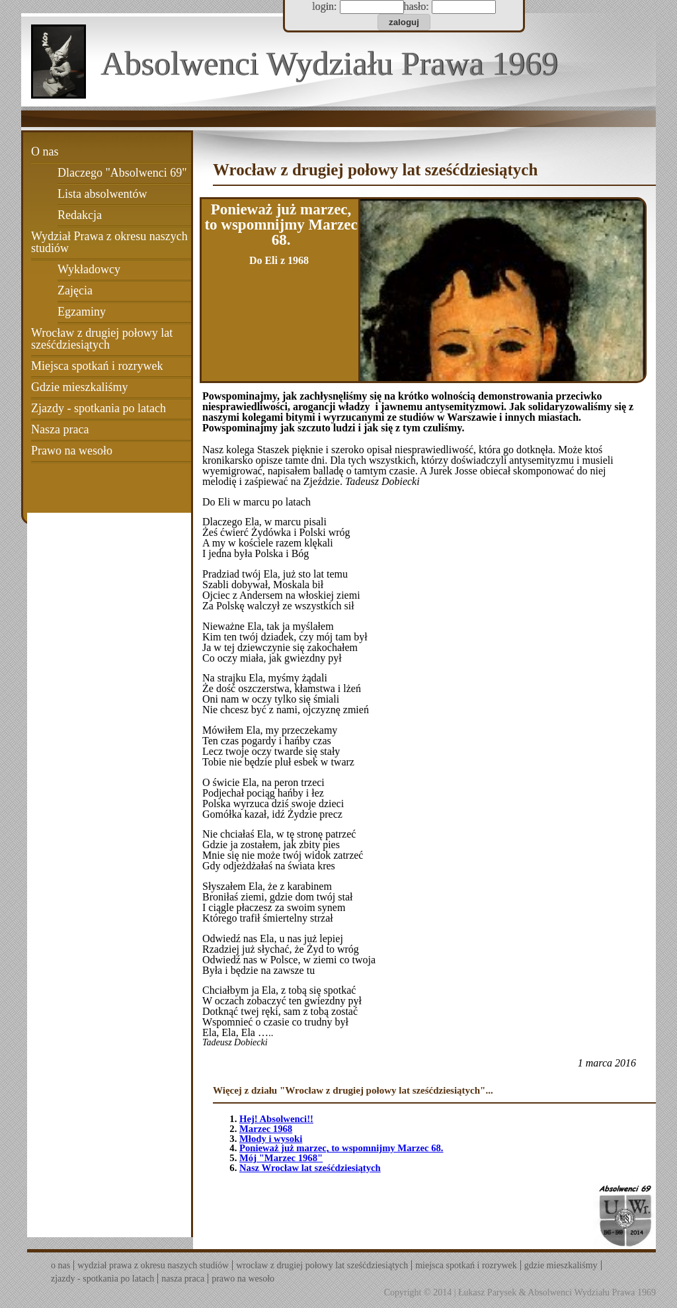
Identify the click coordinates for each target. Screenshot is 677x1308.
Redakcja (80, 215)
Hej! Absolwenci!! (276, 1118)
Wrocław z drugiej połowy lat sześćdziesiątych (102, 338)
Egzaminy (82, 311)
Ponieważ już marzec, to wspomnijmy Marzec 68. (341, 1148)
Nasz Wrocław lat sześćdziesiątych (310, 1167)
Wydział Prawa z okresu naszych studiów (109, 242)
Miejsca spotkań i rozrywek (97, 365)
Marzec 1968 (265, 1128)
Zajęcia (75, 290)
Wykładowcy (89, 269)
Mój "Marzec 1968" (281, 1158)
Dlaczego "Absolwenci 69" (122, 172)
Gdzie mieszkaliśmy (79, 387)
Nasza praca (60, 429)
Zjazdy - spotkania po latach (98, 408)
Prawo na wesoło (71, 450)
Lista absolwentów (102, 193)
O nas (45, 151)
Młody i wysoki (270, 1138)
